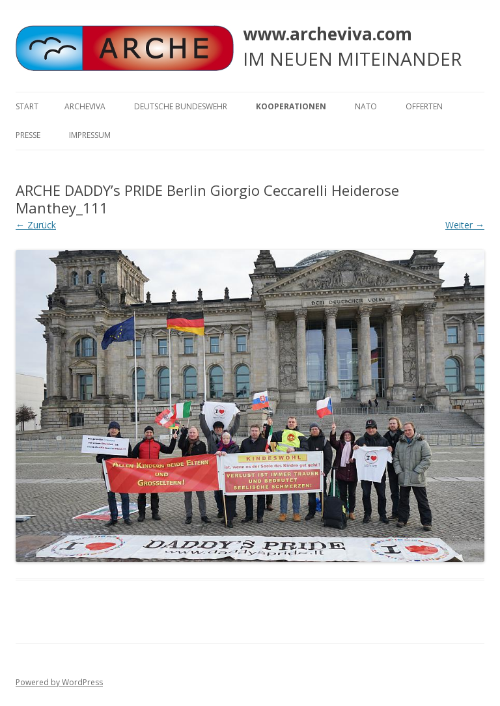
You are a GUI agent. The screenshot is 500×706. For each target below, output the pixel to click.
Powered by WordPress (59, 682)
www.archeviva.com (327, 33)
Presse (28, 135)
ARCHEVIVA (84, 106)
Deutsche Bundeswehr (180, 106)
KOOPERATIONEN (291, 106)
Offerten (424, 106)
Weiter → (464, 225)
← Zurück (36, 225)
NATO (366, 106)
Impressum (90, 135)
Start (27, 106)
